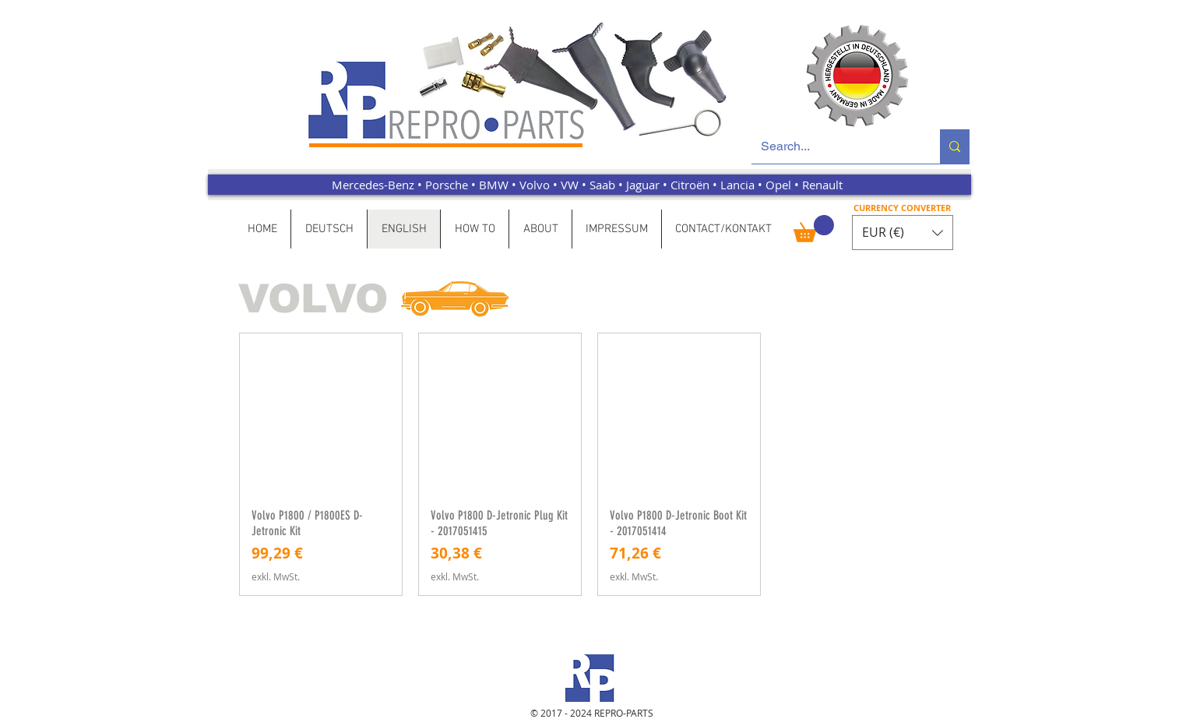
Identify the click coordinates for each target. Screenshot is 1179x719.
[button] (814, 228)
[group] (589, 464)
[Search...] (834, 146)
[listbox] (902, 232)
